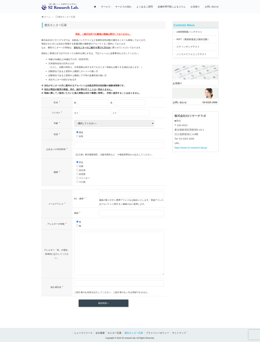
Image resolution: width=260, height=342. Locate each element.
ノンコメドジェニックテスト (193, 55)
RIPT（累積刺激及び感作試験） (194, 39)
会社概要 (99, 333)
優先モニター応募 (134, 333)
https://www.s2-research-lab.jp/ (191, 147)
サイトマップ (181, 333)
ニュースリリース (82, 333)
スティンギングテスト (189, 47)
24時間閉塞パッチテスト (190, 32)
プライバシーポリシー (158, 333)
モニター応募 (114, 333)
